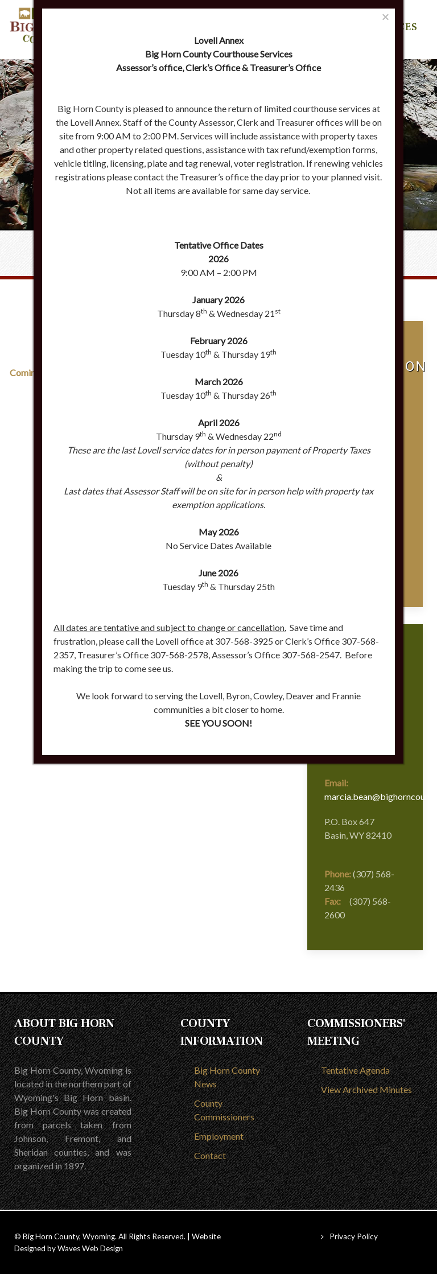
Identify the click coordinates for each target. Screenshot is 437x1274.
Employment (219, 1136)
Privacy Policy (353, 1236)
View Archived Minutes (366, 1089)
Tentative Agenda (355, 1070)
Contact (210, 1155)
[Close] (385, 17)
